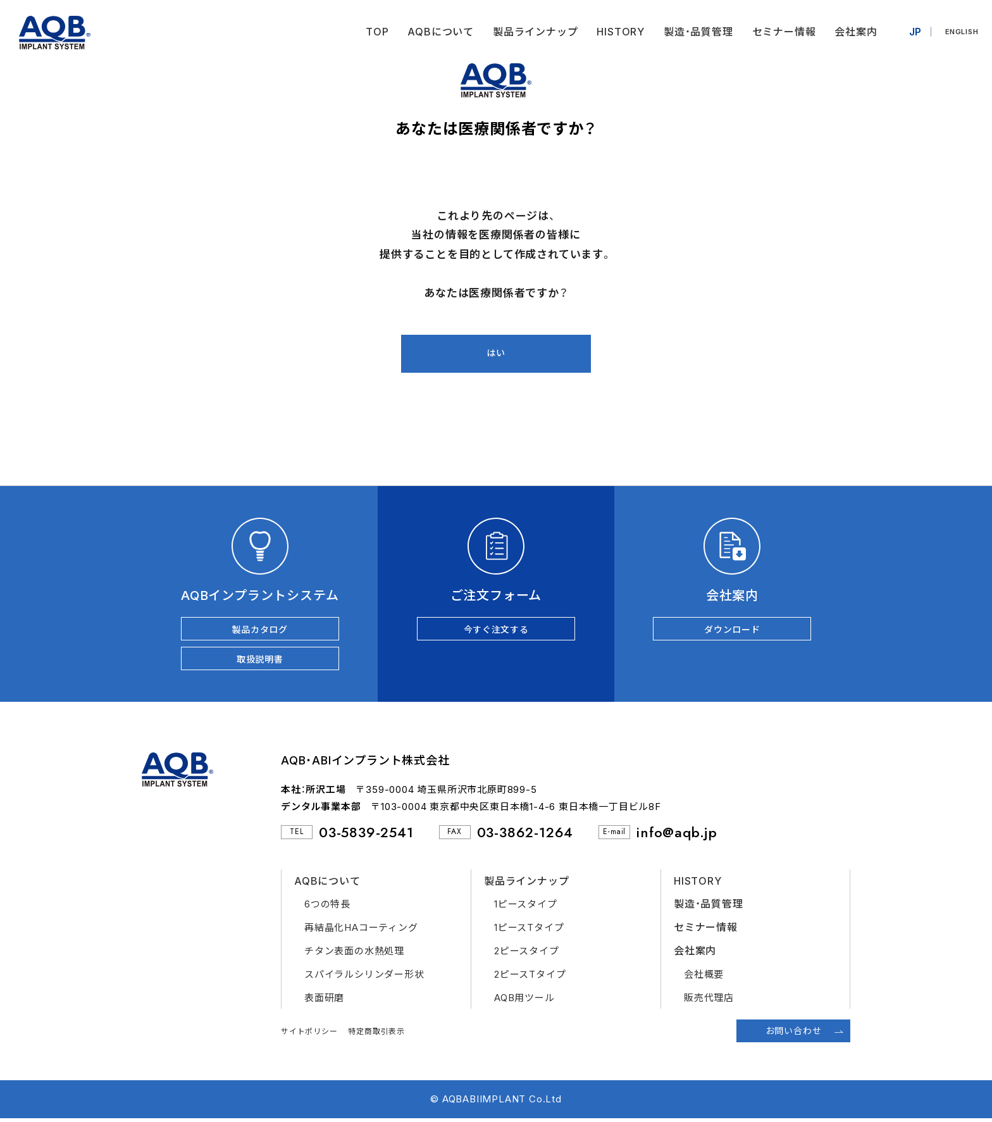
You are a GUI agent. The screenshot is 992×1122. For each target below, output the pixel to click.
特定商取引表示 (376, 1035)
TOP (372, 31)
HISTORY (616, 31)
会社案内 (851, 31)
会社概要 (704, 978)
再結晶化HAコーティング (361, 931)
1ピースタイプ (525, 908)
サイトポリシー (309, 1035)
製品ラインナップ (530, 31)
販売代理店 (709, 1001)
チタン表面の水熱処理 (354, 955)
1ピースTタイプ (529, 931)
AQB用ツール (524, 1001)
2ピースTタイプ (530, 978)
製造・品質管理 (693, 31)
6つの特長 (327, 908)
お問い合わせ (794, 1034)
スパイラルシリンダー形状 (364, 978)
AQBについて (436, 31)
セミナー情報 (779, 31)
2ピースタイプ (526, 955)
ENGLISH (959, 32)
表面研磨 (324, 1001)
